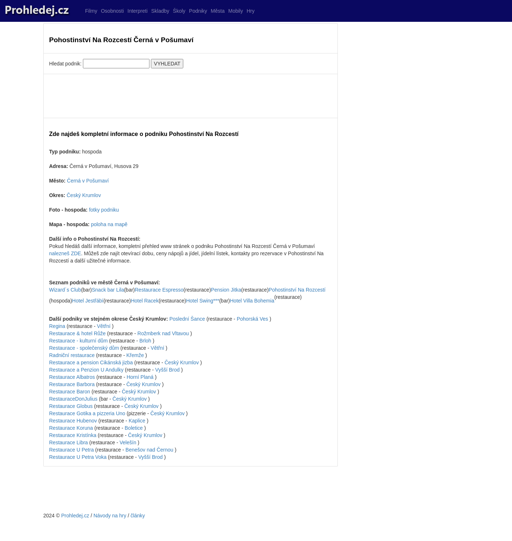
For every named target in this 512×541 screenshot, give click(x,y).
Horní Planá (140, 377)
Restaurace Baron (69, 391)
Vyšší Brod (167, 370)
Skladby (160, 11)
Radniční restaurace (72, 355)
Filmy (91, 11)
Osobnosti (112, 11)
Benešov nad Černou (149, 450)
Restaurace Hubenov (73, 421)
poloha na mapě (109, 224)
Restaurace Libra (68, 442)
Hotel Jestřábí (87, 301)
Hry (251, 11)
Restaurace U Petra (71, 450)
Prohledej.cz (75, 515)
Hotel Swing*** (202, 301)
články (138, 515)
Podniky (198, 11)
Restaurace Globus (71, 406)
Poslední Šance (187, 319)
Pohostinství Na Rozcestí (297, 290)
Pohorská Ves (252, 319)
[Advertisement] (190, 96)
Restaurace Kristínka (72, 435)
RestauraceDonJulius (73, 399)
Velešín (128, 442)
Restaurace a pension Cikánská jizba (91, 362)
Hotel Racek (145, 301)
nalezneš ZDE (65, 253)
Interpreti (138, 11)
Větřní (104, 326)
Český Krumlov (84, 195)
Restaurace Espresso (159, 290)
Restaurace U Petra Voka (78, 457)
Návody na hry (109, 515)
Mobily (235, 11)
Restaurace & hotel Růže (77, 333)
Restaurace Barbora (72, 384)
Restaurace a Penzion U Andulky (86, 370)
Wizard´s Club (65, 290)
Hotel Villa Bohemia (252, 301)
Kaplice (137, 421)
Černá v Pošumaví (88, 181)
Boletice (134, 428)
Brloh (145, 341)
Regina (57, 326)
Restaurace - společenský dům (84, 348)
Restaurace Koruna (71, 428)
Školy (179, 11)
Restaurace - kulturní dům (78, 341)
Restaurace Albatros (72, 377)
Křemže (135, 355)
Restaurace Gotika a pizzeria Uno (87, 413)
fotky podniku (104, 210)
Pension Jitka (226, 290)
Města (218, 11)
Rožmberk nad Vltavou (163, 333)
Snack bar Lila (108, 290)
